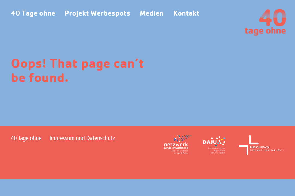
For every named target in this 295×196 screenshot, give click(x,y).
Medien (152, 13)
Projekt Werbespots (97, 13)
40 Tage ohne (33, 13)
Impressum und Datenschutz (82, 139)
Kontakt (186, 13)
